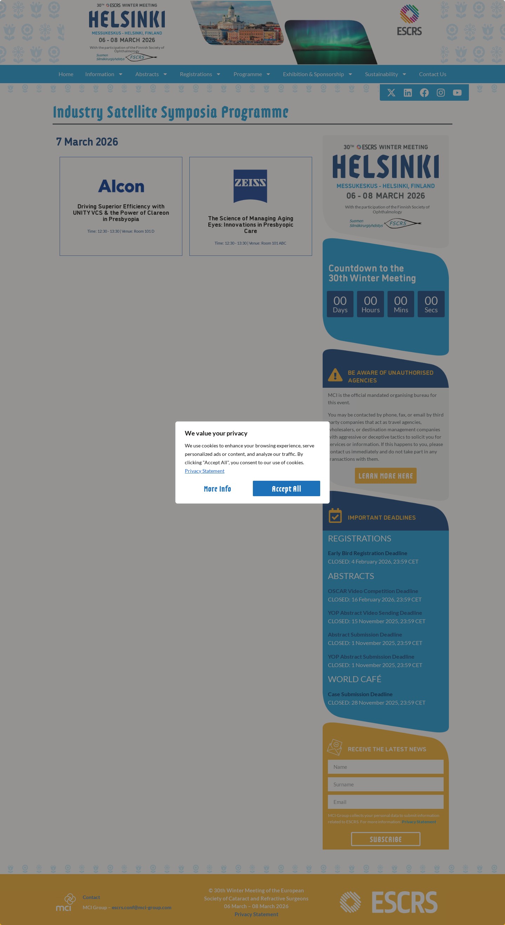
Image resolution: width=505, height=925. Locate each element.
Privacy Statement (204, 471)
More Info (217, 488)
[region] (252, 462)
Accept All (286, 488)
